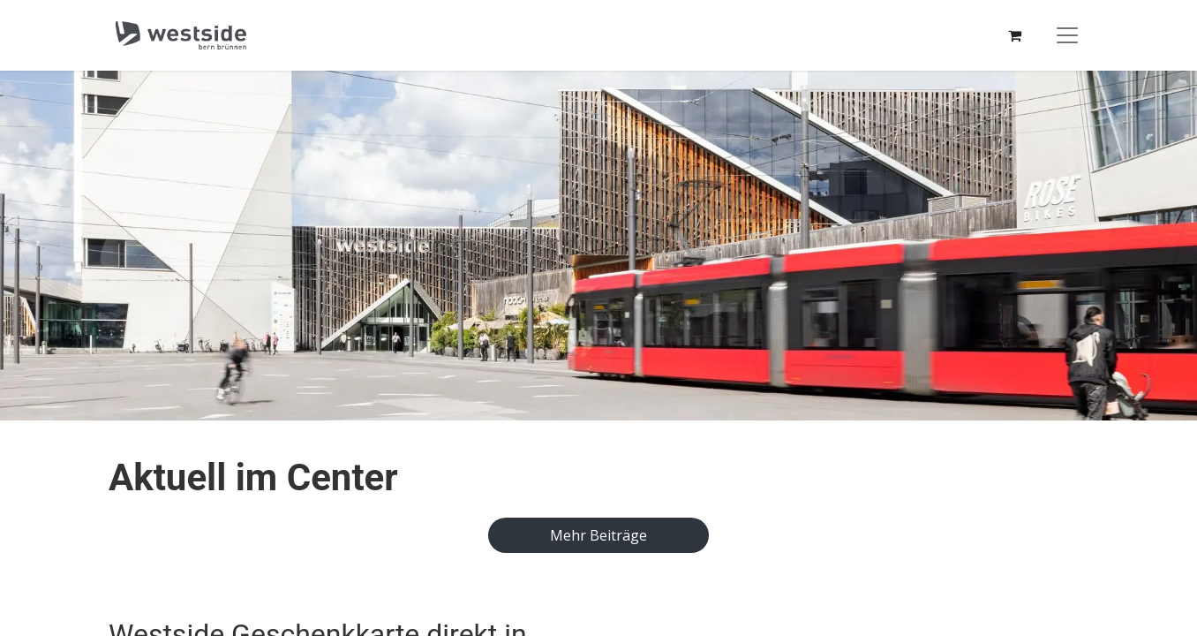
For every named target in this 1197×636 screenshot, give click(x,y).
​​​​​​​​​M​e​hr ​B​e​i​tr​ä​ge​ (598, 535)
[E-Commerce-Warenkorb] (1014, 35)
